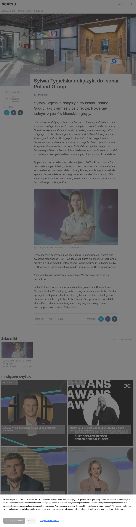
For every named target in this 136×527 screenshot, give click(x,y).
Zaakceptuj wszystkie (14, 521)
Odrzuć (31, 521)
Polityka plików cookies (49, 521)
